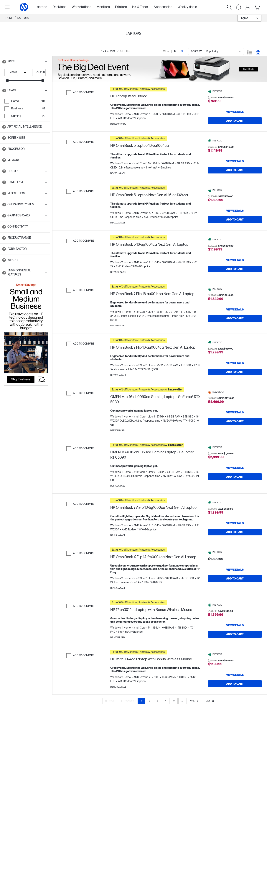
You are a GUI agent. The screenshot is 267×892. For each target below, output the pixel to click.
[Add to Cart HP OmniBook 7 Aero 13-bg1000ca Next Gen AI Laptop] (235, 541)
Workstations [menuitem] (81, 7)
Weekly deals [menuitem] (187, 7)
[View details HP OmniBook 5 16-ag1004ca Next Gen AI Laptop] (235, 265)
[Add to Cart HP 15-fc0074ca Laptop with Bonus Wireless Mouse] (235, 696)
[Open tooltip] (4, 62)
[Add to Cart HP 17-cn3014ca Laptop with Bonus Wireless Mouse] (235, 645)
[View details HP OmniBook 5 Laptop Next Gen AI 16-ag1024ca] (235, 214)
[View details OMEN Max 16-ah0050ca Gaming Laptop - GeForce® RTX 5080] (235, 421)
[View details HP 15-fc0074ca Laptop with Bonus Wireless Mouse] (235, 687)
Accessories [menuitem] (163, 7)
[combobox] (249, 18)
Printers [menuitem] (121, 7)
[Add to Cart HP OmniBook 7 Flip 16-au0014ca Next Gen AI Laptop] (235, 326)
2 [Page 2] (149, 715)
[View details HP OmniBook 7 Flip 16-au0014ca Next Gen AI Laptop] (235, 317)
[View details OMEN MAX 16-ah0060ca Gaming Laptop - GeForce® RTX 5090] (235, 477)
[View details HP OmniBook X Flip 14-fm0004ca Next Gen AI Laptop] (235, 580)
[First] (109, 715)
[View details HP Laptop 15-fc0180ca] (235, 111)
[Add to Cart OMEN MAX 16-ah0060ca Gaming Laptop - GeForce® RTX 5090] (235, 486)
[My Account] (248, 7)
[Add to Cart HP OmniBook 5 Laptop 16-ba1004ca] (235, 172)
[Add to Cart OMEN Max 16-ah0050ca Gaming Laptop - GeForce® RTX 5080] (235, 430)
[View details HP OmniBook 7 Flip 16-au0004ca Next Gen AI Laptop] (235, 370)
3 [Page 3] (157, 715)
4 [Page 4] (166, 715)
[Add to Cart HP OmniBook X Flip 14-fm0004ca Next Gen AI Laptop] (235, 589)
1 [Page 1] (141, 715)
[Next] (194, 715)
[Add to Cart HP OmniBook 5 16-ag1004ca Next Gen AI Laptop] (235, 274)
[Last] (209, 715)
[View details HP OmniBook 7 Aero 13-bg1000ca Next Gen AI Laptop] (235, 532)
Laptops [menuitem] (41, 7)
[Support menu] (238, 7)
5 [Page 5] (174, 715)
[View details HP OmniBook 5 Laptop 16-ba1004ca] (235, 163)
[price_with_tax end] (37, 72)
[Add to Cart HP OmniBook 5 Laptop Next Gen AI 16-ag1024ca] (235, 223)
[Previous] (127, 715)
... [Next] (182, 715)
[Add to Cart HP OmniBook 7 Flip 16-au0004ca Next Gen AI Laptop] (235, 379)
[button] (25, 61)
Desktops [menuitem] (59, 7)
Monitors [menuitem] (103, 7)
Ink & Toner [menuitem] (140, 7)
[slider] (7, 80)
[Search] (229, 7)
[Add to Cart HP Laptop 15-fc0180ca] (235, 120)
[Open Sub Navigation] (7, 7)
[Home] (24, 7)
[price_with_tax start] (10, 72)
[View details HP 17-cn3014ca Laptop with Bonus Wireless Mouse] (235, 636)
